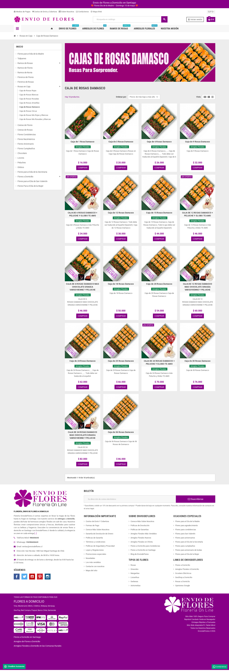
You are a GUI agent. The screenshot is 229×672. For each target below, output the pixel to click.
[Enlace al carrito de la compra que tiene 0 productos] (211, 19)
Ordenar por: (121, 97)
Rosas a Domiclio (182, 583)
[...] (35, 535)
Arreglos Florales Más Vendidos (144, 536)
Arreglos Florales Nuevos (141, 540)
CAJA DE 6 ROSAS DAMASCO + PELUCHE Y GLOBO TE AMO (82, 214)
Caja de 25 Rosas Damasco (121, 362)
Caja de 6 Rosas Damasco (159, 141)
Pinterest (40, 579)
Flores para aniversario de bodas (188, 552)
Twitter (24, 579)
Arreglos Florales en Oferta (142, 544)
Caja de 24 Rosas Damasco (83, 362)
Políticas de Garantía (94, 540)
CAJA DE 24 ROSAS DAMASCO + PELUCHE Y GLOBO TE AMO (159, 363)
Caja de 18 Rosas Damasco (121, 285)
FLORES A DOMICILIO (29, 603)
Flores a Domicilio (182, 567)
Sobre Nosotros (66, 12)
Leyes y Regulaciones (95, 552)
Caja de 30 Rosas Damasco (198, 362)
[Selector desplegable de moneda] (211, 12)
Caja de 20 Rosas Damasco (159, 285)
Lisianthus (135, 579)
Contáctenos (82, 12)
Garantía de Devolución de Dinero (99, 536)
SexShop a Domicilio (183, 579)
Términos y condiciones (95, 544)
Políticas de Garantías (140, 531)
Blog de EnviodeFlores (140, 556)
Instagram (48, 579)
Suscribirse (195, 501)
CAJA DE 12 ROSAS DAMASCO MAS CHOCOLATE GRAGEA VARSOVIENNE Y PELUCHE (197, 288)
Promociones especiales (96, 556)
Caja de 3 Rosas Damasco (121, 141)
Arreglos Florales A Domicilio (187, 571)
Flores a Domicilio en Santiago (143, 552)
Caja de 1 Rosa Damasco (82, 141)
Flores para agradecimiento (186, 527)
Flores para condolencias (185, 531)
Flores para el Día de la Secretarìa (189, 544)
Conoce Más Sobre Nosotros (97, 531)
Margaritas (135, 575)
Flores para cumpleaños (185, 548)
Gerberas (134, 583)
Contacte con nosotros (95, 568)
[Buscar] (130, 19)
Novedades (90, 560)
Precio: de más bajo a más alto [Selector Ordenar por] (142, 97)
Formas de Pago (92, 527)
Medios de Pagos (22, 12)
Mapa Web (96, 12)
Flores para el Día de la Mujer (187, 556)
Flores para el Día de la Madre (187, 523)
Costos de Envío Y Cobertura (97, 523)
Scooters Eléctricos (183, 575)
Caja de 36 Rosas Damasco (121, 434)
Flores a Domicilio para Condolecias (145, 548)
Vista (198, 97)
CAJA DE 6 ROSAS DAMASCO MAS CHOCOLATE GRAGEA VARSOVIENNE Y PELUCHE (82, 288)
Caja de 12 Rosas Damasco (121, 213)
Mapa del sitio (91, 572)
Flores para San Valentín (185, 536)
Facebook (17, 579)
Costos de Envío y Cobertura (44, 12)
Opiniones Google (182, 587)
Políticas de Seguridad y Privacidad (100, 548)
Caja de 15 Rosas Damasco (159, 213)
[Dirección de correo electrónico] (130, 501)
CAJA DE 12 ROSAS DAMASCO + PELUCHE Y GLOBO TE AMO (197, 214)
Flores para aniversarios (185, 540)
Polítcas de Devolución (140, 527)
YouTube (32, 579)
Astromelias (135, 587)
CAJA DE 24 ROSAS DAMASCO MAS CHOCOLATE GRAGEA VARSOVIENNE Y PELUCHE (82, 437)
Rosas (133, 567)
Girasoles (134, 571)
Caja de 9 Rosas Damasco (197, 141)
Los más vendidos (93, 564)
